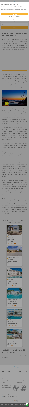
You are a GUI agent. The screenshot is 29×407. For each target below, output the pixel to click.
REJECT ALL (14, 19)
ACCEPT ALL (14, 14)
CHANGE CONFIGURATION (14, 16)
